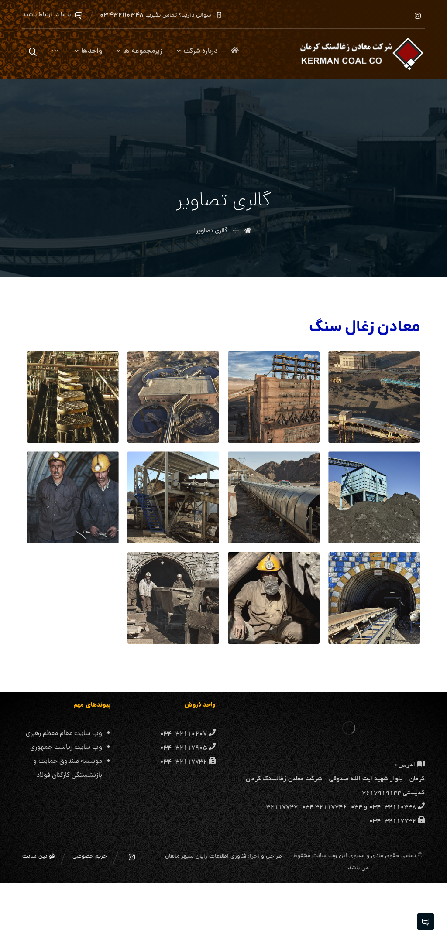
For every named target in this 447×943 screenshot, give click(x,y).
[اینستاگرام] (418, 16)
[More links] (55, 54)
